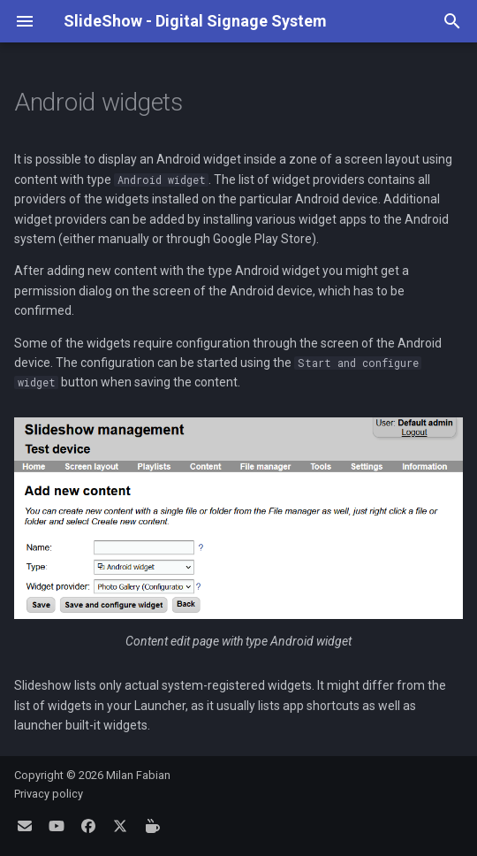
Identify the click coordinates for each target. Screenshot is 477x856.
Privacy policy (48, 793)
